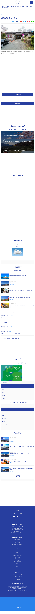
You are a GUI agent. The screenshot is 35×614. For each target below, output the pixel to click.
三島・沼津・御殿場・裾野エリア (17, 532)
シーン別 (17, 567)
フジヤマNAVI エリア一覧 (17, 577)
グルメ (17, 555)
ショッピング (17, 561)
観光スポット (17, 553)
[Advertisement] (17, 64)
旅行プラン (17, 566)
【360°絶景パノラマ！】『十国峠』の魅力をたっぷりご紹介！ (17, 593)
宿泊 (17, 556)
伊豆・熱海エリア (17, 543)
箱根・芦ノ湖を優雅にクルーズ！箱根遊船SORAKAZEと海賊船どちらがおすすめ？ (17, 591)
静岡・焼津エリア (17, 545)
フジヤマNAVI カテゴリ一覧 (17, 579)
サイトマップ (17, 606)
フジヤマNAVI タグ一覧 (17, 580)
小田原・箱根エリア (17, 542)
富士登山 (17, 569)
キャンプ (17, 570)
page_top (17, 504)
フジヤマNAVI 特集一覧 (17, 582)
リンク (17, 607)
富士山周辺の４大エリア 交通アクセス (17, 535)
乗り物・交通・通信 (17, 564)
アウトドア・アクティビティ (17, 558)
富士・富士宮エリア (17, 534)
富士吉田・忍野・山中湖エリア (17, 529)
